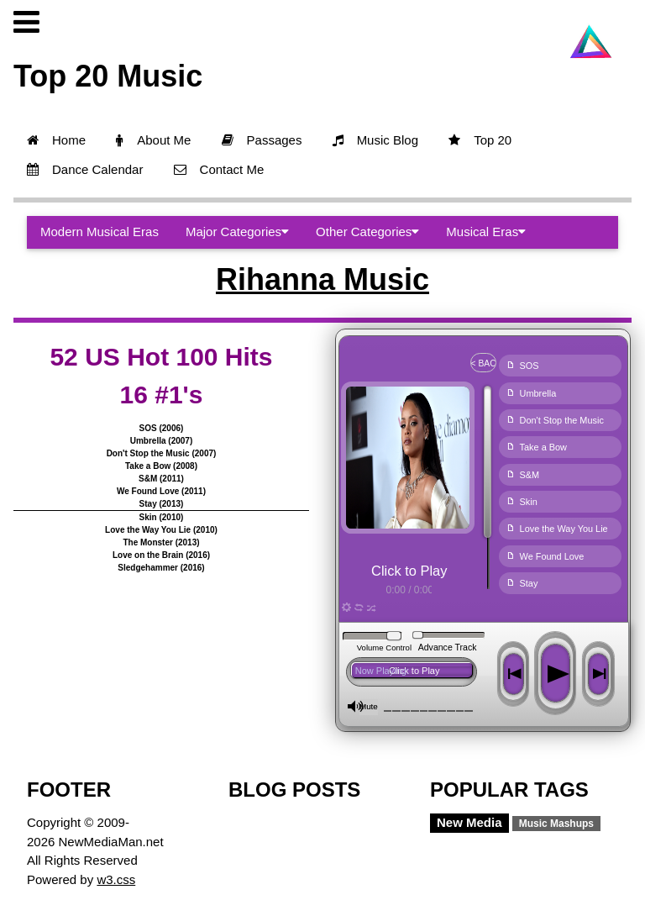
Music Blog (375, 140)
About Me (153, 140)
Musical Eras (486, 231)
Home (56, 140)
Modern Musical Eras (99, 231)
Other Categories (367, 231)
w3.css (116, 879)
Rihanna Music (322, 279)
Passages (262, 140)
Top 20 (479, 140)
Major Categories (237, 231)
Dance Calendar (85, 169)
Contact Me (219, 169)
